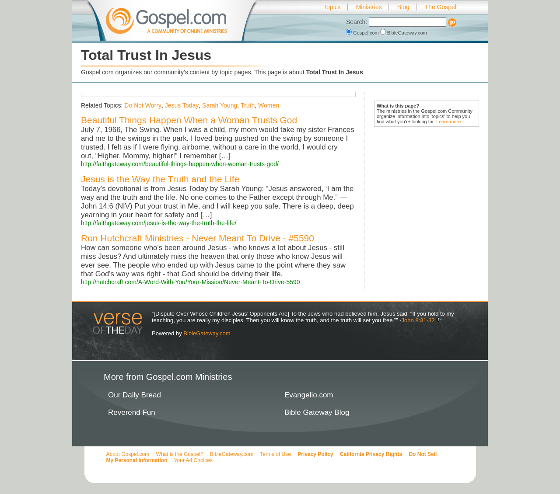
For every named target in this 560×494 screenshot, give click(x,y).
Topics (332, 6)
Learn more (448, 121)
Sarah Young (219, 105)
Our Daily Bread (134, 395)
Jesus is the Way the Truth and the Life (160, 179)
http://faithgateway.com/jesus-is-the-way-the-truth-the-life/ (158, 222)
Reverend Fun (131, 412)
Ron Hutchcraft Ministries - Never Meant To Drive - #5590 (197, 238)
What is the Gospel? (179, 454)
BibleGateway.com (403, 32)
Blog (403, 6)
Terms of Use (275, 454)
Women (268, 105)
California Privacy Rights (371, 454)
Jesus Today (182, 105)
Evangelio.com (308, 395)
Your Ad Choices (193, 460)
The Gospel (440, 6)
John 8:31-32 (418, 320)
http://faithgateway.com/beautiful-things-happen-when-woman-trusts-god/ (180, 163)
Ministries (369, 6)
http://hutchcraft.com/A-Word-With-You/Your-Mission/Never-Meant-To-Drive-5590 (190, 281)
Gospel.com (363, 32)
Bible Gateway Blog (316, 412)
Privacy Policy (315, 454)
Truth (248, 105)
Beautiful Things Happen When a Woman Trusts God (189, 120)
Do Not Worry (142, 105)
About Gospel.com (128, 454)
